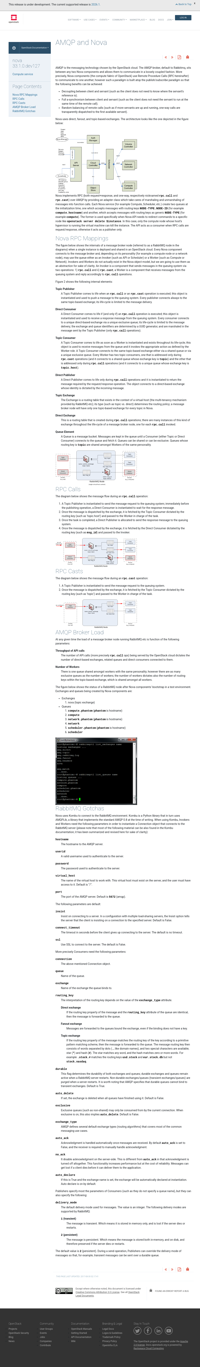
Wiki (73, 1341)
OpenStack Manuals (81, 1329)
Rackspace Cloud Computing (149, 1348)
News (11, 1341)
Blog (152, 20)
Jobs (42, 1337)
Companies (46, 1341)
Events (43, 1333)
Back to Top (183, 4)
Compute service (22, 74)
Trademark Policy (111, 1337)
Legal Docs (108, 1329)
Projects (13, 1329)
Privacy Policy (109, 1341)
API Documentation (81, 1337)
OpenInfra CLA (110, 1345)
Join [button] (169, 20)
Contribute (45, 1345)
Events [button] (103, 20)
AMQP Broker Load (24, 107)
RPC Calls (18, 98)
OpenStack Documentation (34, 47)
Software (73, 20)
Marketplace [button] (137, 20)
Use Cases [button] (89, 20)
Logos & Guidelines (112, 1333)
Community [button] (118, 20)
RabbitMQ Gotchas (23, 111)
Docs (161, 20)
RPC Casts (18, 102)
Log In (183, 17)
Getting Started (79, 1333)
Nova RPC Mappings (24, 94)
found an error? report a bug (169, 1290)
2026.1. (96, 4)
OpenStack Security (19, 1333)
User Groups (46, 1329)
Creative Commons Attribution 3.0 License (98, 1292)
